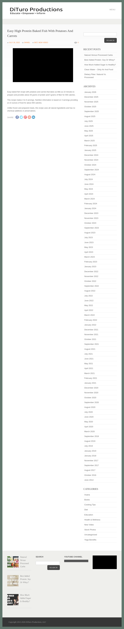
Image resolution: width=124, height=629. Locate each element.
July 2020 (88, 412)
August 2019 (89, 441)
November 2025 (91, 102)
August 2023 (89, 233)
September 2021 (91, 344)
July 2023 (88, 237)
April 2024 (88, 194)
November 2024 (91, 160)
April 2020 (88, 427)
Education (88, 515)
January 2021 (90, 383)
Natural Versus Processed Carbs (98, 55)
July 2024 (88, 179)
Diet (36, 42)
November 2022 (91, 276)
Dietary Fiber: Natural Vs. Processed (95, 75)
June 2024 (89, 184)
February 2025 (90, 145)
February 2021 (90, 378)
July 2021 (88, 354)
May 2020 (88, 422)
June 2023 (89, 242)
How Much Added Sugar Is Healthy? (100, 65)
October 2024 (90, 165)
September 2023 (91, 228)
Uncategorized (90, 535)
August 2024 (89, 174)
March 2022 (89, 315)
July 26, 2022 (14, 42)
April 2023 (88, 252)
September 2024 (91, 170)
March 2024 (89, 199)
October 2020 (90, 397)
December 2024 (91, 155)
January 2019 (90, 451)
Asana (87, 495)
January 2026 (90, 92)
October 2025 (90, 106)
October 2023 (90, 223)
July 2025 (88, 121)
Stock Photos (90, 530)
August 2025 (89, 116)
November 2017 (91, 460)
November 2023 (91, 218)
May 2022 (88, 305)
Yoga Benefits (90, 540)
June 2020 (89, 417)
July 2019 (88, 446)
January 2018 (90, 456)
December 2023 (91, 213)
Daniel (27, 42)
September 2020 (91, 402)
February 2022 (90, 320)
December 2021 (91, 330)
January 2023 (90, 266)
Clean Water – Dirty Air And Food (98, 69)
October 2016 (90, 475)
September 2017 (91, 465)
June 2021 (89, 359)
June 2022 (89, 300)
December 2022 (91, 271)
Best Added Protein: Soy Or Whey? (99, 60)
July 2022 (88, 296)
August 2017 (89, 470)
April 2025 (88, 136)
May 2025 (88, 131)
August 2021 (89, 349)
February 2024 (90, 203)
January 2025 (90, 150)
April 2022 (88, 310)
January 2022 (90, 325)
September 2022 (91, 286)
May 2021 (88, 363)
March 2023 (89, 257)
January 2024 (90, 208)
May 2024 (88, 189)
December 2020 (91, 388)
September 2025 (91, 111)
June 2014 (89, 480)
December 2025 (91, 97)
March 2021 (89, 373)
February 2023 (90, 262)
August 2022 (89, 291)
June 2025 (89, 126)
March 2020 (89, 431)
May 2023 (88, 247)
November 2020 (91, 392)
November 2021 (91, 334)
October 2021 (90, 339)
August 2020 (89, 407)
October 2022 (90, 281)
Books (87, 500)
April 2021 (88, 368)
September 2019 (91, 436)
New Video (43, 42)
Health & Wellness (92, 520)
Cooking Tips (90, 505)
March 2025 (89, 140)
